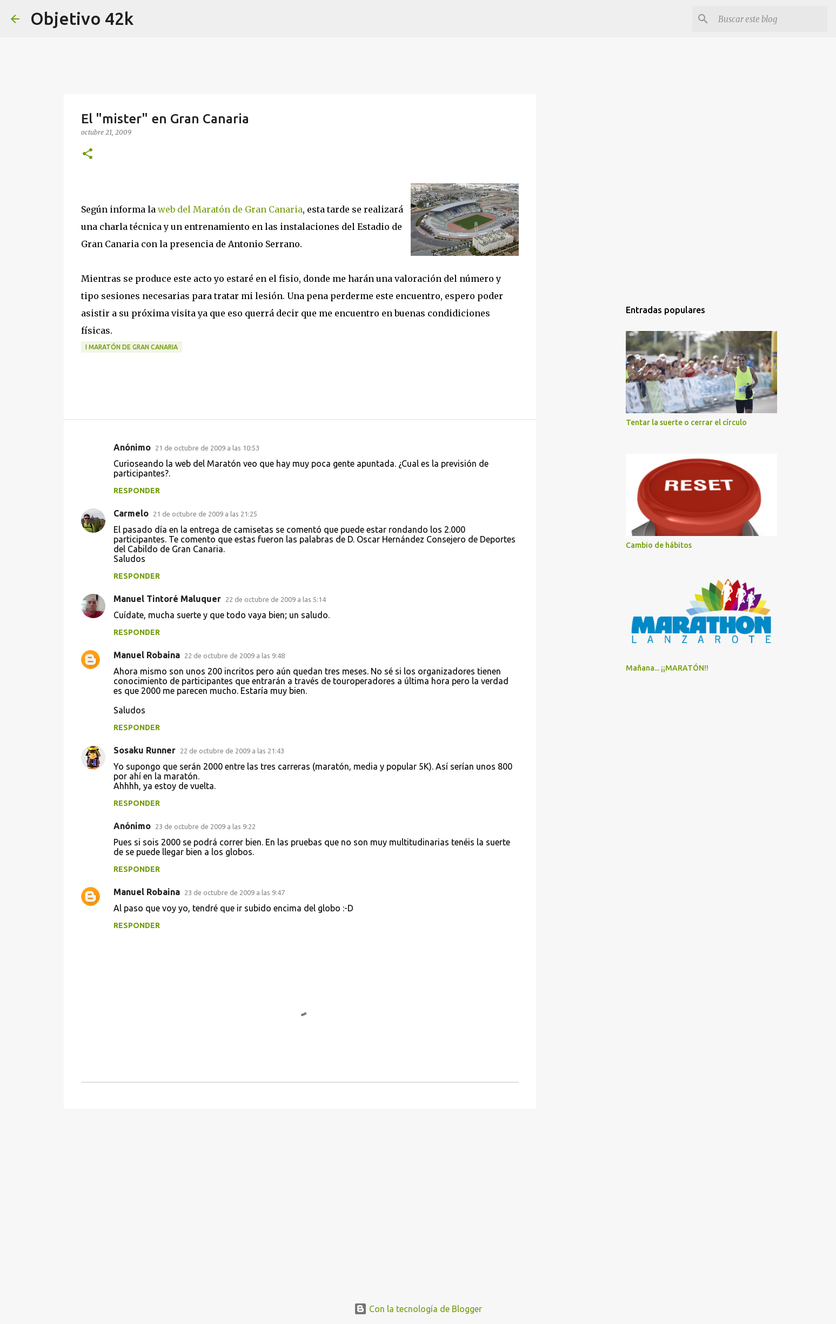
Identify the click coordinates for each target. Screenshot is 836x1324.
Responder (136, 490)
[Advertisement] (299, 1200)
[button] (87, 154)
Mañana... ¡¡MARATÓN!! (667, 668)
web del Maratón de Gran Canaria (230, 209)
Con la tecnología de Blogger (418, 1309)
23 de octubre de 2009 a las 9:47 (234, 892)
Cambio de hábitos (659, 545)
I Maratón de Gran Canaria (131, 346)
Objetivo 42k (81, 18)
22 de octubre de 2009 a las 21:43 (232, 750)
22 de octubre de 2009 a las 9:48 (234, 655)
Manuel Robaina (146, 655)
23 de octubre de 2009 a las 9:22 (205, 826)
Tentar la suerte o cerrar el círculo (686, 422)
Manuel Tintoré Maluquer (167, 599)
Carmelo (131, 513)
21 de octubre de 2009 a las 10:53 (207, 448)
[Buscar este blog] (770, 19)
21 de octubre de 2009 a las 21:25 (205, 514)
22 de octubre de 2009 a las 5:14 (275, 599)
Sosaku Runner (144, 750)
